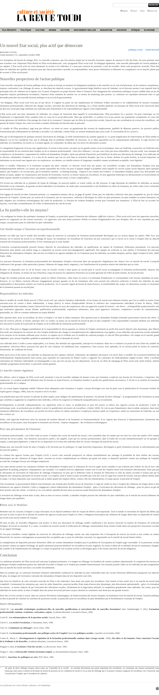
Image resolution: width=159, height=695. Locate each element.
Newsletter (152, 11)
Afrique (135, 30)
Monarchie (106, 30)
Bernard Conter (8, 52)
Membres (124, 11)
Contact (134, 11)
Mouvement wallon (85, 30)
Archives (121, 30)
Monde (52, 30)
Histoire (65, 30)
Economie (149, 30)
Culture (40, 30)
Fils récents (9, 30)
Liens (142, 11)
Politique (26, 30)
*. (0, 668)
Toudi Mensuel (152, 49)
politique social (135, 49)
